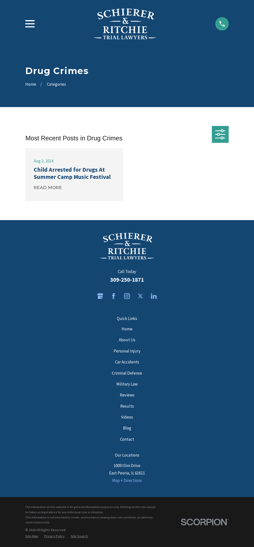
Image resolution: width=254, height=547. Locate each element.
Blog (127, 428)
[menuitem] (31, 536)
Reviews (127, 395)
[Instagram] (127, 296)
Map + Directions (127, 480)
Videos (127, 417)
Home (127, 329)
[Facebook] (114, 296)
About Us (127, 340)
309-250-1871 (127, 279)
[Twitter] (140, 296)
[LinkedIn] (154, 296)
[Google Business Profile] (100, 296)
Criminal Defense (127, 373)
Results (127, 406)
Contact (127, 439)
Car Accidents (127, 362)
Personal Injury (127, 351)
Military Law (127, 384)
